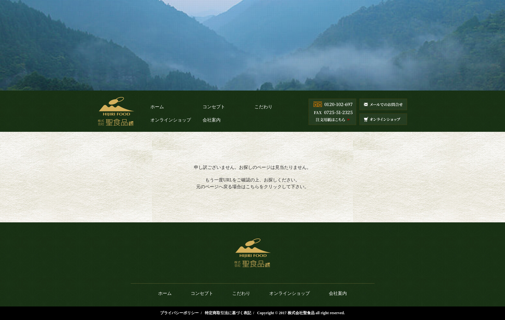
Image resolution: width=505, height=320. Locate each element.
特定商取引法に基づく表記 (228, 313)
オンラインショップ (170, 120)
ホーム (157, 106)
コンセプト (214, 106)
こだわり (263, 106)
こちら (252, 186)
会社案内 (212, 120)
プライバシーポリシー (179, 313)
